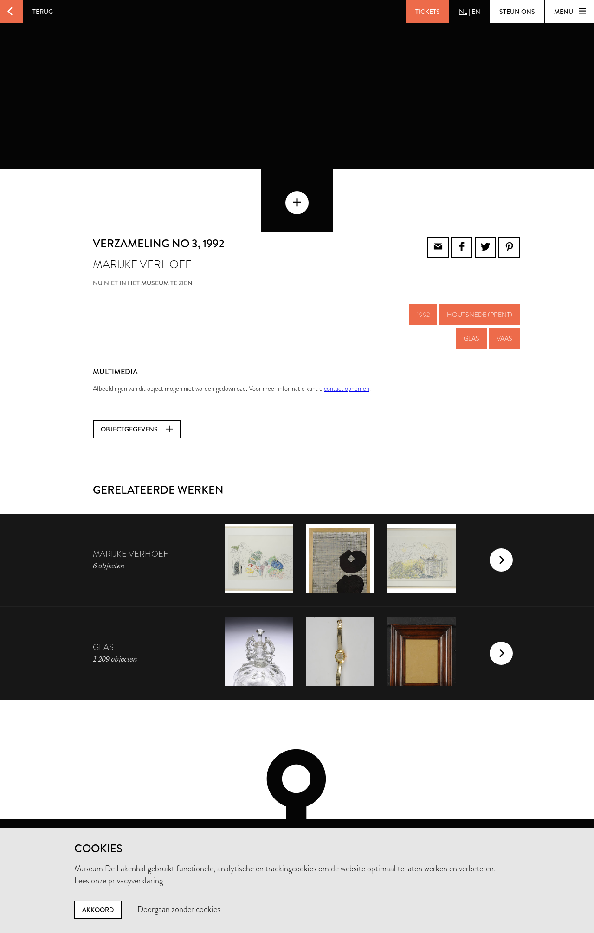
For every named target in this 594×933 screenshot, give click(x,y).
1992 (423, 270)
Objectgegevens (137, 385)
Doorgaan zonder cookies (178, 909)
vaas (504, 294)
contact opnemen (346, 344)
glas (471, 294)
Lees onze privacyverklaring (118, 881)
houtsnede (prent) (479, 270)
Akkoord (98, 909)
